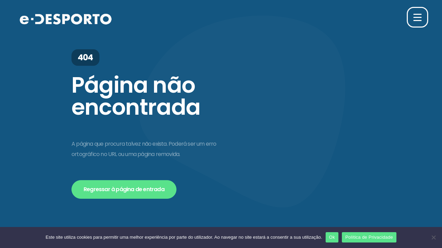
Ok (332, 237)
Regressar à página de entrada (124, 189)
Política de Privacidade (369, 237)
